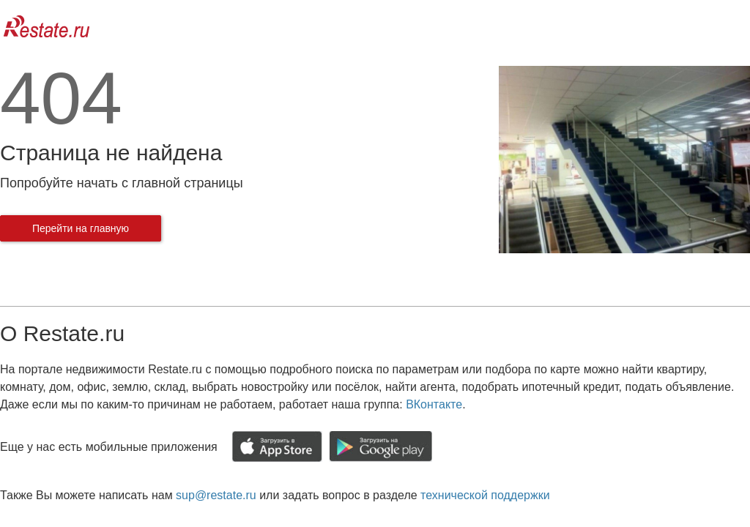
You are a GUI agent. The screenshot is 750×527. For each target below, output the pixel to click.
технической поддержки (484, 495)
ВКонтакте (434, 404)
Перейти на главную (80, 228)
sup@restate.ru (216, 495)
